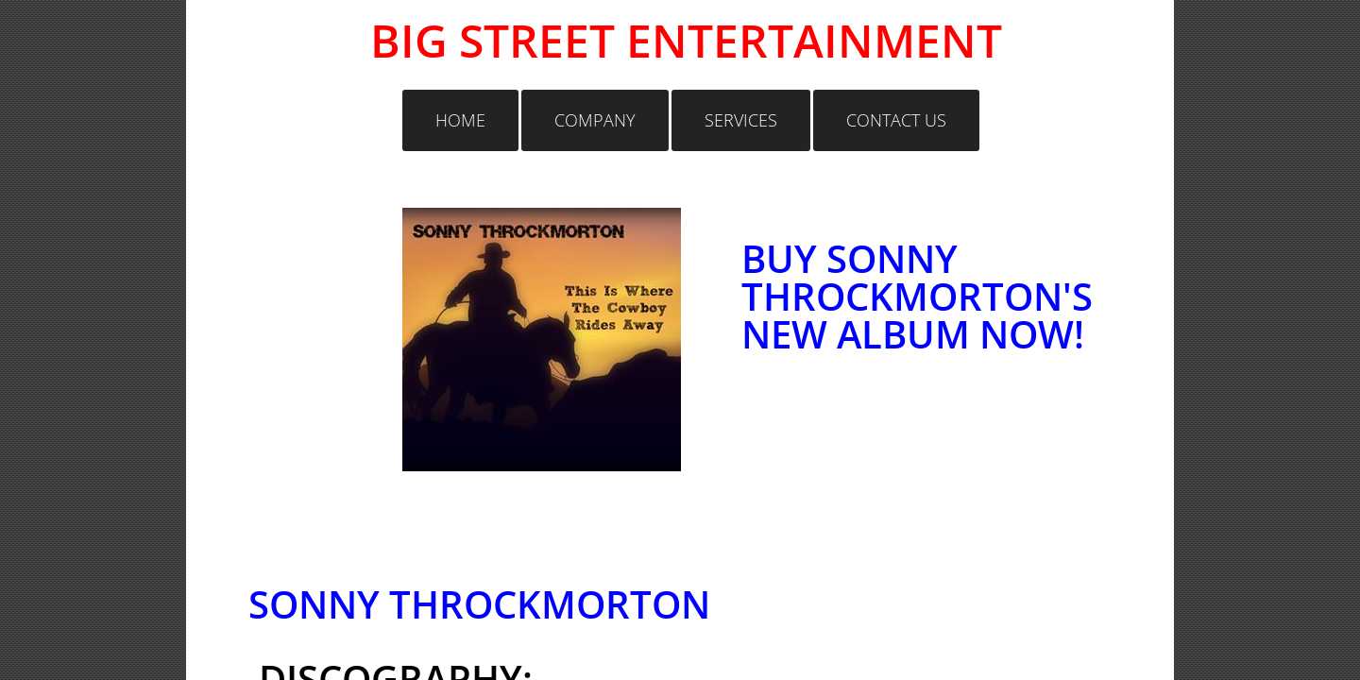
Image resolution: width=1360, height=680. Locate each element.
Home (460, 120)
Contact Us (896, 120)
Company (595, 120)
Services (741, 120)
